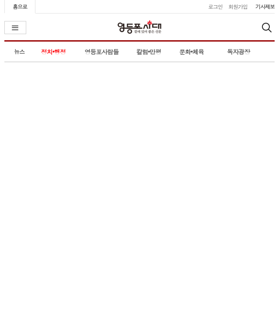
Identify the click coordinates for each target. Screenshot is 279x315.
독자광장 (238, 51)
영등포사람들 (101, 51)
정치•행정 (53, 51)
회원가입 (238, 6)
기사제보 (265, 6)
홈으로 (20, 6)
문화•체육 (191, 51)
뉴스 (19, 51)
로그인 (215, 6)
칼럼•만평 (148, 51)
